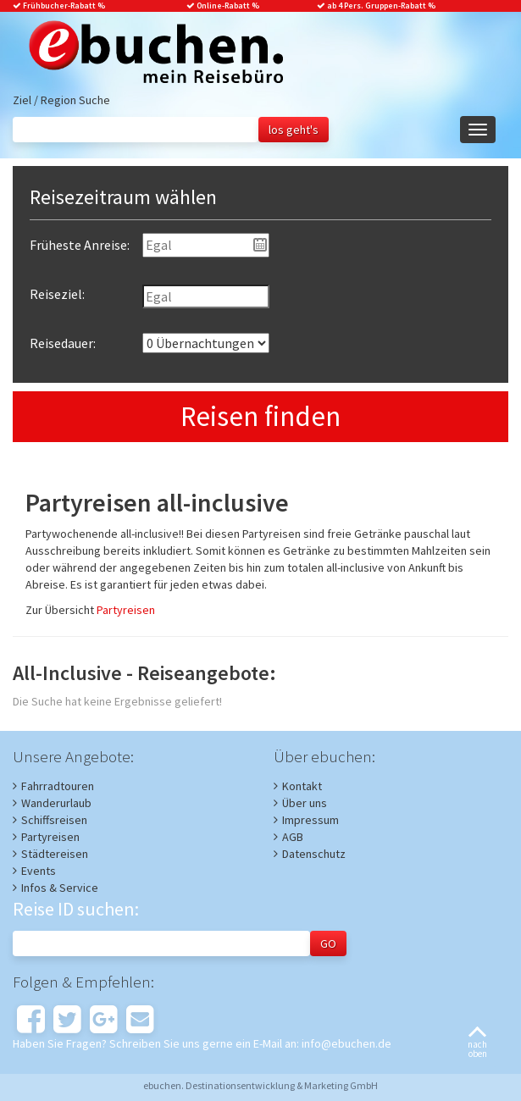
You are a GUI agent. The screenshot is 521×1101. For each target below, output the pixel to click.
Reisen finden (260, 416)
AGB (292, 836)
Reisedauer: (63, 343)
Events (38, 870)
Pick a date (260, 245)
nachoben (477, 1043)
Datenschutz (314, 853)
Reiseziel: (57, 293)
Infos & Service (59, 887)
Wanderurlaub (56, 803)
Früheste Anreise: (80, 244)
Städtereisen (54, 853)
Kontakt (302, 786)
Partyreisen (126, 609)
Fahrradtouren (57, 786)
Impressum (310, 819)
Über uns (304, 803)
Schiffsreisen (54, 819)
